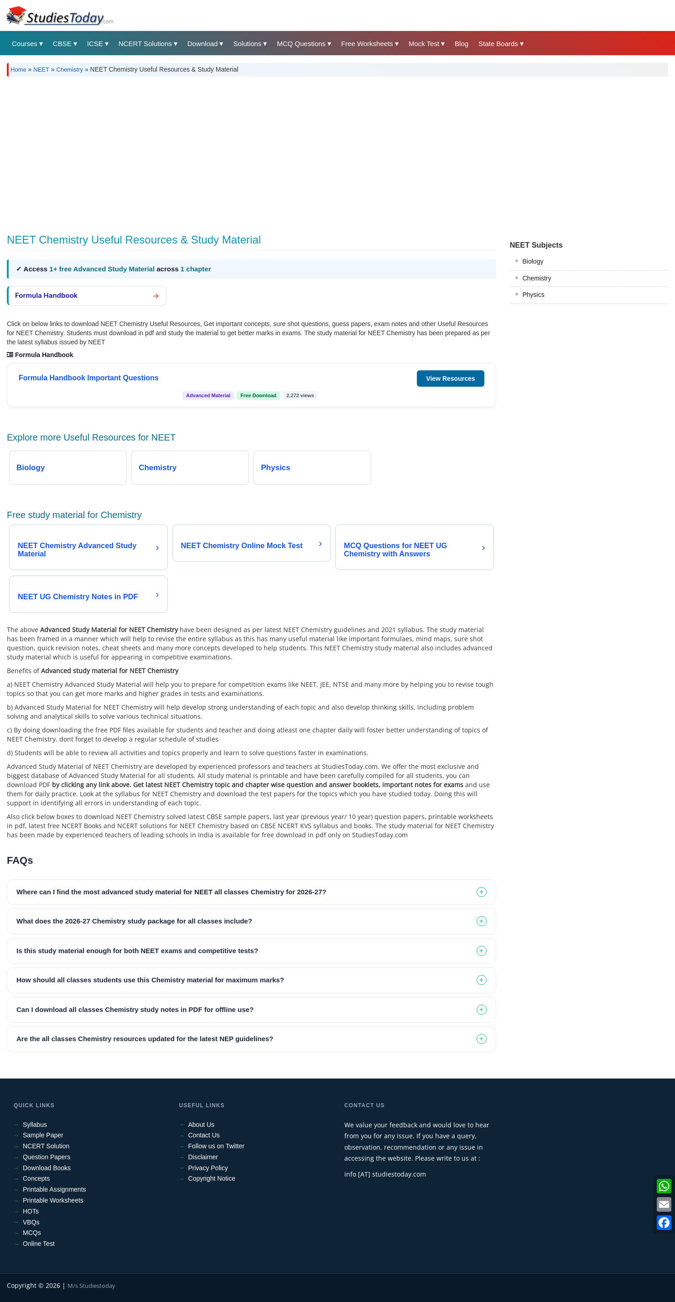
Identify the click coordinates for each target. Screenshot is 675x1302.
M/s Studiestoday (91, 1285)
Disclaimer (203, 1157)
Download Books (47, 1168)
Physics (534, 294)
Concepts (36, 1178)
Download (202, 43)
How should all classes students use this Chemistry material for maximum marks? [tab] (150, 980)
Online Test (39, 1243)
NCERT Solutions (145, 43)
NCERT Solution (46, 1146)
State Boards (498, 43)
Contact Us (204, 1135)
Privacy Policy (208, 1168)
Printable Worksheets (53, 1200)
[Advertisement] (280, 152)
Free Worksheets (367, 43)
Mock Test (424, 43)
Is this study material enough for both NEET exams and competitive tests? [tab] (137, 950)
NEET (41, 69)
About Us (201, 1124)
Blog (461, 43)
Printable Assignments (54, 1189)
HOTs (31, 1211)
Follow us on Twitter (216, 1146)
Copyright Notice (212, 1178)
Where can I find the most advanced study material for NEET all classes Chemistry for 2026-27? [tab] (171, 892)
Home (18, 69)
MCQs (32, 1232)
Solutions (247, 43)
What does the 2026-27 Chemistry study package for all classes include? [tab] (134, 921)
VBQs (31, 1222)
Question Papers (46, 1157)
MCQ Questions (301, 43)
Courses (24, 43)
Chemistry (70, 69)
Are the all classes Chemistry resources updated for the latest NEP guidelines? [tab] (144, 1039)
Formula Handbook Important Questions (89, 378)
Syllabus (35, 1124)
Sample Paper (43, 1135)
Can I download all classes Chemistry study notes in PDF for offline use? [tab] (135, 1009)
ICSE (95, 43)
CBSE (62, 43)
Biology (533, 261)
